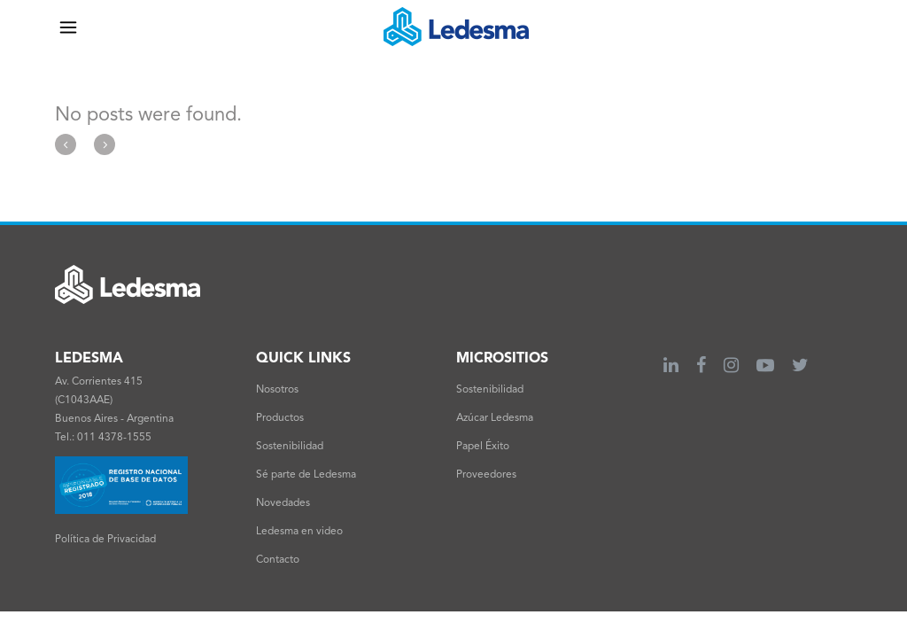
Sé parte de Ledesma (306, 475)
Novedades (283, 503)
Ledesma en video (299, 531)
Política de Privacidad (105, 539)
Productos (280, 418)
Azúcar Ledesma (494, 418)
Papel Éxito (482, 446)
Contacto (277, 560)
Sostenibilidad (289, 446)
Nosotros (277, 390)
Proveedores (486, 475)
